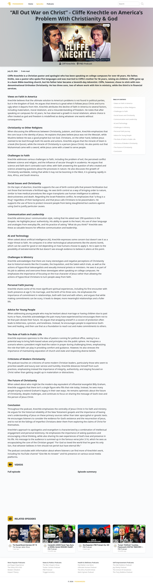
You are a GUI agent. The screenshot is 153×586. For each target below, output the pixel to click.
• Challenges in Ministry (121, 127)
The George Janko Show (21, 547)
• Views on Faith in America (122, 103)
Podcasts (50, 4)
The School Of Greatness (122, 570)
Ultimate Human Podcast (87, 567)
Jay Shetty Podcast (119, 567)
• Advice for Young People (122, 135)
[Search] (142, 4)
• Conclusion (117, 151)
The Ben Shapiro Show (51, 565)
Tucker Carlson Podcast (51, 567)
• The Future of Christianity (122, 147)
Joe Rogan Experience (16, 565)
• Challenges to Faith (120, 111)
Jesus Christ (105, 60)
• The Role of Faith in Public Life (124, 139)
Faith (97, 60)
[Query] (128, 4)
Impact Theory (13, 572)
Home (30, 4)
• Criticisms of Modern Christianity (125, 143)
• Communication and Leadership (125, 119)
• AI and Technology (120, 123)
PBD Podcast (84, 63)
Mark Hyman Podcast (86, 572)
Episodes (39, 4)
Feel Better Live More (86, 565)
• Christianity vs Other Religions (124, 107)
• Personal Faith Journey (121, 131)
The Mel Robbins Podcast (122, 565)
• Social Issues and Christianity (124, 115)
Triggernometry (49, 572)
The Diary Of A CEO (15, 567)
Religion (106, 25)
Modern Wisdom (14, 570)
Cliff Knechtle (68, 63)
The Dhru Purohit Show (86, 570)
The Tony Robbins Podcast (122, 572)
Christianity (90, 60)
